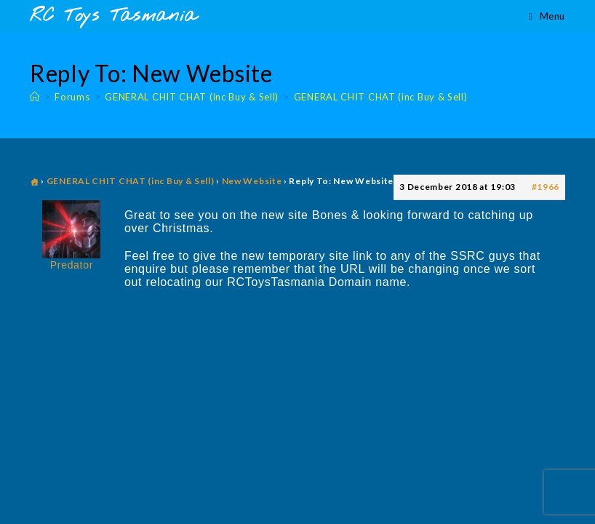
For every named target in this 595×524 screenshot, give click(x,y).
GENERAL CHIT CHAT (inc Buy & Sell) (381, 97)
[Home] (35, 97)
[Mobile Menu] (547, 16)
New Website (252, 180)
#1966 (546, 186)
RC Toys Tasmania (113, 16)
